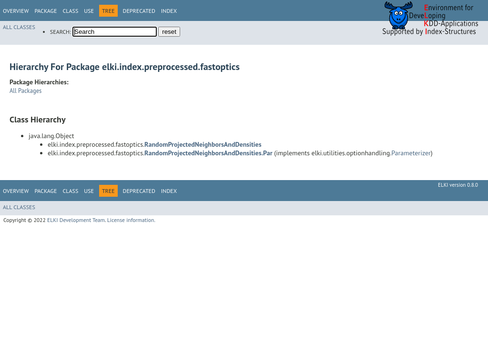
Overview (16, 10)
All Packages (25, 90)
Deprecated (139, 10)
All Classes (19, 26)
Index (169, 10)
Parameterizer (411, 153)
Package (45, 10)
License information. (131, 219)
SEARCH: (60, 31)
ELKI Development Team (76, 219)
